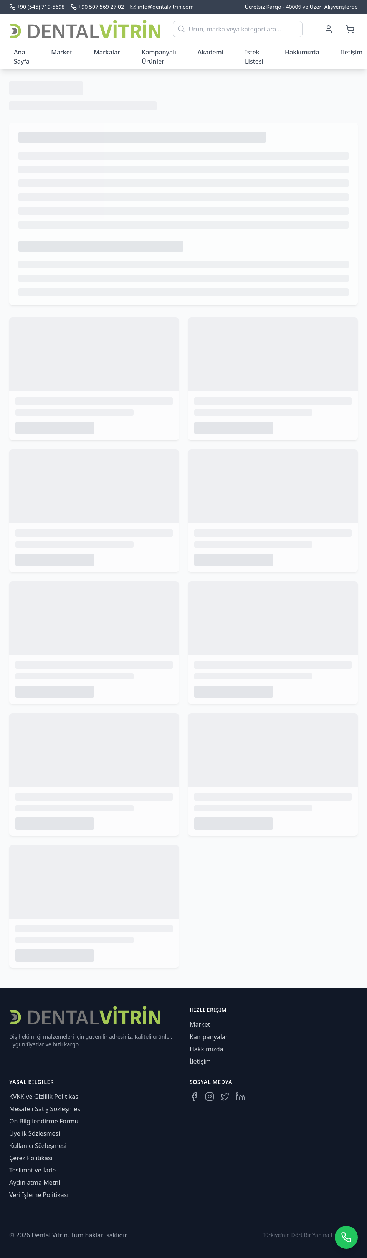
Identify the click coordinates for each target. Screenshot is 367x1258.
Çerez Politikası (31, 1158)
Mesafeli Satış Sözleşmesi (45, 1109)
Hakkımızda (302, 52)
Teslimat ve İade (32, 1170)
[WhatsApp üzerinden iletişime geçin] (346, 1237)
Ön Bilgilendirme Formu (43, 1121)
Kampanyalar (209, 1037)
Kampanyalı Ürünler (159, 57)
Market (61, 52)
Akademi (210, 52)
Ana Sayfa (22, 57)
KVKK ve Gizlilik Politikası (44, 1096)
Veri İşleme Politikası (38, 1195)
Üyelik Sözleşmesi (34, 1133)
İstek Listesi (254, 57)
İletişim (200, 1061)
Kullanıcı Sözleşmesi (37, 1145)
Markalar (107, 52)
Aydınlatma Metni (34, 1182)
